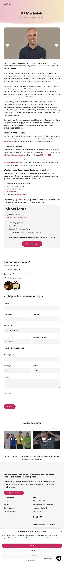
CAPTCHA (7, 393)
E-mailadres (9, 315)
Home (20, 17)
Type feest (8, 326)
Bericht (6, 377)
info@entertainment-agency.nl (15, 155)
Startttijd (7, 366)
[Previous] (7, 45)
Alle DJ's (25, 17)
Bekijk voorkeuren (32, 556)
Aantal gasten (9, 355)
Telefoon (36, 314)
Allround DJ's (33, 17)
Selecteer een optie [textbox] (12, 330)
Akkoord (32, 545)
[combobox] (32, 330)
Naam (6, 303)
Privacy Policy (32, 560)
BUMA (39, 459)
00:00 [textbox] (36, 370)
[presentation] (18, 398)
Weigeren (32, 550)
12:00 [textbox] (6, 370)
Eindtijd (35, 366)
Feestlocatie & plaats (40, 337)
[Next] (56, 45)
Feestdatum (8, 337)
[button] (61, 531)
